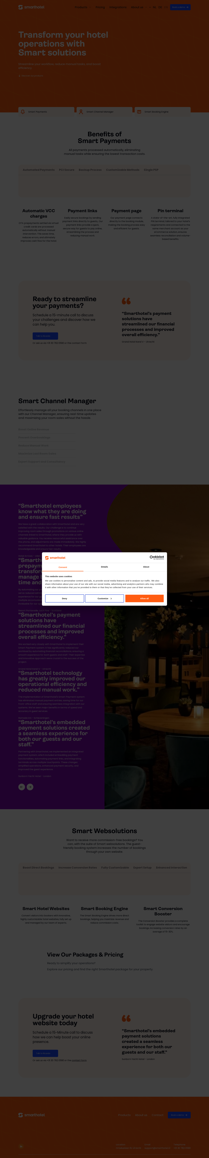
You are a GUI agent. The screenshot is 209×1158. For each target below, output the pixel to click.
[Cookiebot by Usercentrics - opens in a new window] (152, 557)
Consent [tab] (63, 567)
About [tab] (146, 567)
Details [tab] (104, 567)
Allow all (144, 598)
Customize (105, 598)
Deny (64, 598)
